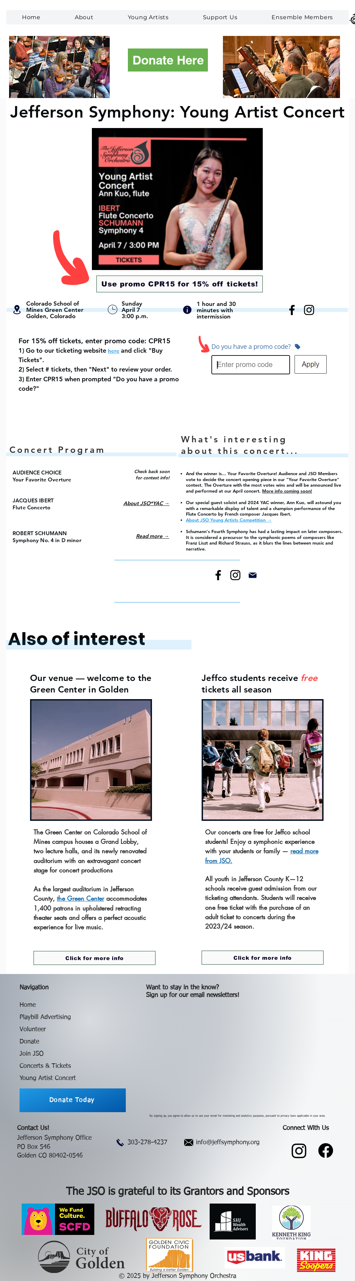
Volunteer (33, 1029)
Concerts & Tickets (45, 1066)
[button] (84, 17)
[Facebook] (292, 310)
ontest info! (157, 477)
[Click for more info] (94, 958)
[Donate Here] (168, 60)
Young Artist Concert (48, 1078)
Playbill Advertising (45, 1017)
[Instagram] (309, 310)
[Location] (16, 309)
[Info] (187, 309)
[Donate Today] (73, 1100)
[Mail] (252, 575)
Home (28, 1005)
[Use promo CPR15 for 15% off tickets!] (179, 284)
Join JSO (32, 1054)
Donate (29, 1042)
